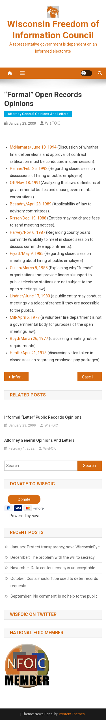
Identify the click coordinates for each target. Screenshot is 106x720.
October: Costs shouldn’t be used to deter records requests (54, 582)
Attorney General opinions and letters (38, 114)
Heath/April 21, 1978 (28, 353)
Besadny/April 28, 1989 (30, 204)
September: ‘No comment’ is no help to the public (54, 596)
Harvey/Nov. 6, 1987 (27, 232)
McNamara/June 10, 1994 (33, 147)
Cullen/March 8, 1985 (29, 268)
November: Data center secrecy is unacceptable (52, 568)
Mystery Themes (72, 714)
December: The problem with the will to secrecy (52, 557)
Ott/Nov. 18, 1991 (25, 182)
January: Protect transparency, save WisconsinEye (55, 547)
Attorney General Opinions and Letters (39, 440)
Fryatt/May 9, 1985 (27, 253)
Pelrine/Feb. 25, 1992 (28, 168)
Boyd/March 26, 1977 (29, 338)
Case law (90, 377)
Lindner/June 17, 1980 (30, 296)
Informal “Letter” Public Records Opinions (20, 377)
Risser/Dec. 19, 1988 (28, 218)
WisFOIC (52, 123)
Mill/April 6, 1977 (25, 317)
